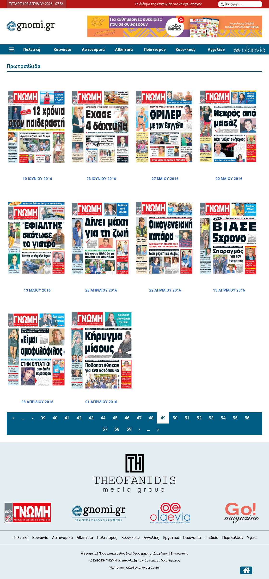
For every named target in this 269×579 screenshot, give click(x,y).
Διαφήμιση (161, 553)
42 (79, 417)
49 (163, 417)
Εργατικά (171, 537)
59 (129, 429)
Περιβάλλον (232, 537)
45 (115, 417)
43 (91, 417)
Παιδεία (211, 537)
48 (151, 417)
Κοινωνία (62, 49)
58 (117, 429)
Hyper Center (151, 567)
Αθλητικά (124, 49)
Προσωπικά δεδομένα (115, 553)
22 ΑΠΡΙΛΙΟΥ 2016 (165, 290)
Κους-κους (186, 49)
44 (103, 417)
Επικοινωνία (179, 553)
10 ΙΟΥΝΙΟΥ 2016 (37, 179)
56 (247, 417)
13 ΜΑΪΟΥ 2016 (37, 290)
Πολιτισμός (155, 49)
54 (223, 417)
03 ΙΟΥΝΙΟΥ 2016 (101, 179)
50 (175, 417)
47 (139, 417)
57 (105, 429)
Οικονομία (192, 537)
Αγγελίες (216, 49)
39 (43, 417)
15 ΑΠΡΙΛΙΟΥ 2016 (229, 290)
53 (211, 417)
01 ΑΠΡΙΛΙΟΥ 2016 (101, 402)
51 (187, 417)
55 (235, 417)
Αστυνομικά (93, 49)
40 (55, 417)
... (23, 417)
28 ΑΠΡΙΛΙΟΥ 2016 (101, 290)
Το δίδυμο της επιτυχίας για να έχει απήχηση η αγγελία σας (192, 4)
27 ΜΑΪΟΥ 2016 (165, 179)
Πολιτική (31, 49)
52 (199, 417)
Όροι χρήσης (142, 553)
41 (67, 417)
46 (127, 417)
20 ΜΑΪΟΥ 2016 (228, 179)
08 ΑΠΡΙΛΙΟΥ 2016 (37, 402)
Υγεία (252, 537)
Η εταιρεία (89, 553)
